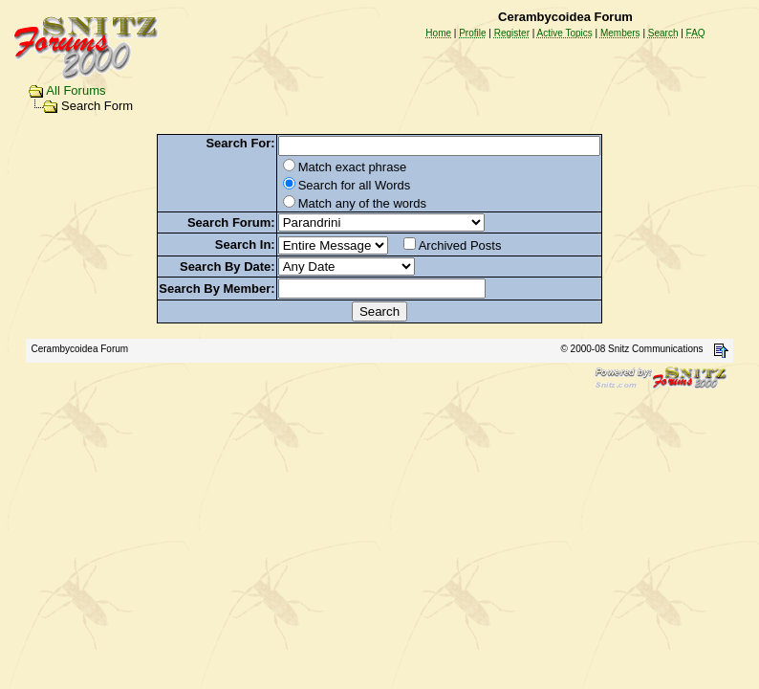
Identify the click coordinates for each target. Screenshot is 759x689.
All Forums (75, 90)
